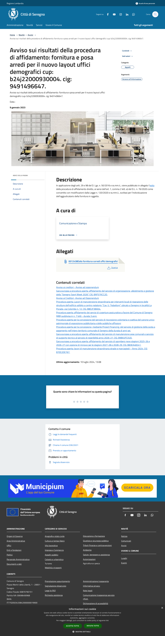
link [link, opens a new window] (107, 620)
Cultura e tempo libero (54, 540)
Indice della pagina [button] (20, 175)
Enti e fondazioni (14, 550)
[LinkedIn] (125, 14)
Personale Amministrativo (18, 559)
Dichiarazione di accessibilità (95, 603)
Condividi (127, 50)
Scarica (112, 267)
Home (12, 34)
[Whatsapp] (132, 14)
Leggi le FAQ (50, 590)
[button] (82, 631)
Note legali (87, 590)
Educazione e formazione (94, 536)
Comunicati (126, 540)
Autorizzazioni (89, 559)
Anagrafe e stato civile (54, 536)
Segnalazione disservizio (55, 585)
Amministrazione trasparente (96, 581)
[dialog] (82, 620)
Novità (21, 34)
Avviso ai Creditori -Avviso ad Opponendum (77, 298)
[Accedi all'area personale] (145, 3)
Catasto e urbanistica (54, 559)
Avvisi (30, 34)
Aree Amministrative (16, 540)
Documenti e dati (14, 564)
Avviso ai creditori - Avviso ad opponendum (77, 287)
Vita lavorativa (51, 545)
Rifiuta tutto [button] (93, 626)
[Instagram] (119, 14)
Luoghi (124, 558)
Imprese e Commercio (54, 550)
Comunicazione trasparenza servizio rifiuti (98, 597)
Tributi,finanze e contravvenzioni (97, 545)
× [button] (162, 608)
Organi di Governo (15, 536)
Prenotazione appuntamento (57, 581)
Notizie (124, 536)
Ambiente (87, 550)
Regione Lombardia (15, 3)
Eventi (124, 562)
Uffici (9, 545)
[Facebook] (106, 14)
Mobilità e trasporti (53, 567)
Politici (10, 554)
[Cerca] (155, 14)
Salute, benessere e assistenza (96, 554)
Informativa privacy (91, 585)
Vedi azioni (128, 56)
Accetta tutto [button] (72, 626)
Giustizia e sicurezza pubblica (96, 540)
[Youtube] (113, 14)
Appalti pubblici (51, 554)
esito (152, 185)
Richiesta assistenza (54, 595)
